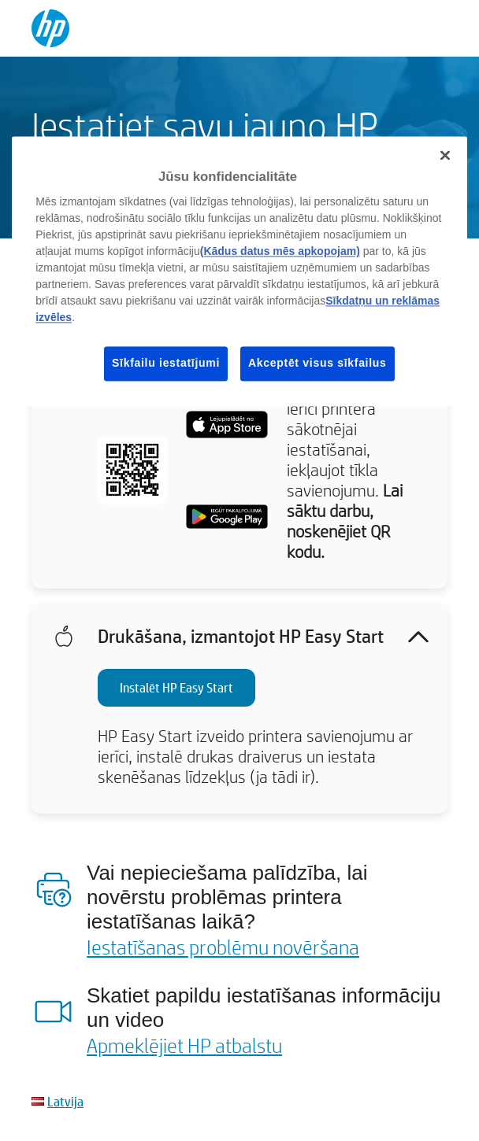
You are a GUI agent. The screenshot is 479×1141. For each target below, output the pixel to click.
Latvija (65, 1101)
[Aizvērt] (445, 155)
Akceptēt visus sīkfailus (317, 362)
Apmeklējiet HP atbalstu (184, 1045)
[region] (239, 271)
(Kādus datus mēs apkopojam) (280, 251)
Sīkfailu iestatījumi (166, 362)
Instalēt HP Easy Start (176, 687)
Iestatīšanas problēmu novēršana (223, 946)
